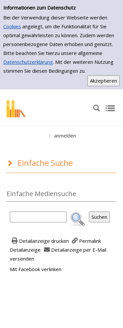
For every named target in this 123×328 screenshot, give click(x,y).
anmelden (65, 135)
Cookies (12, 26)
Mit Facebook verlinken (35, 269)
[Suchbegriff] (38, 217)
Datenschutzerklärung (28, 62)
